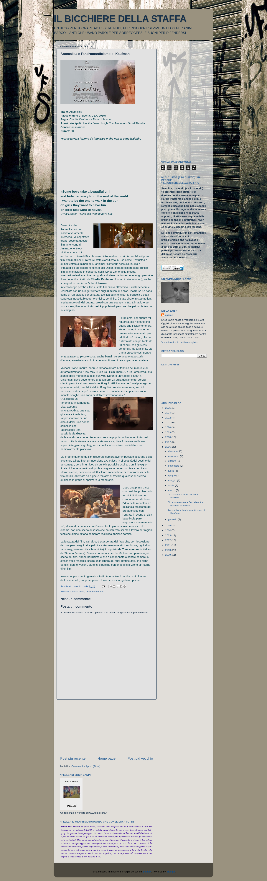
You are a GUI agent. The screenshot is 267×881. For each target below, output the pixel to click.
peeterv (147, 871)
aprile (171, 485)
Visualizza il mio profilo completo (179, 342)
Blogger (171, 871)
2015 (168, 525)
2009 (168, 554)
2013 (168, 535)
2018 (168, 437)
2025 (168, 407)
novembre (174, 456)
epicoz (169, 315)
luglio (171, 470)
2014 (168, 530)
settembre (174, 465)
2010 (168, 550)
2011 (168, 545)
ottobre (172, 461)
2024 (168, 412)
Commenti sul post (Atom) (85, 766)
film (102, 591)
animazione (78, 591)
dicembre (173, 451)
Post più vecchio (140, 758)
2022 (168, 417)
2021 (168, 422)
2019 (168, 432)
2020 (168, 427)
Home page (107, 758)
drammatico (92, 591)
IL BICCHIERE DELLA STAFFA (120, 19)
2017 (168, 442)
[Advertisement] (106, 728)
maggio (172, 480)
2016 (168, 446)
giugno (172, 475)
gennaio (173, 519)
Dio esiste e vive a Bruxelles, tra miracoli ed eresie (185, 504)
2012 (168, 540)
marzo (172, 490)
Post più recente (73, 758)
